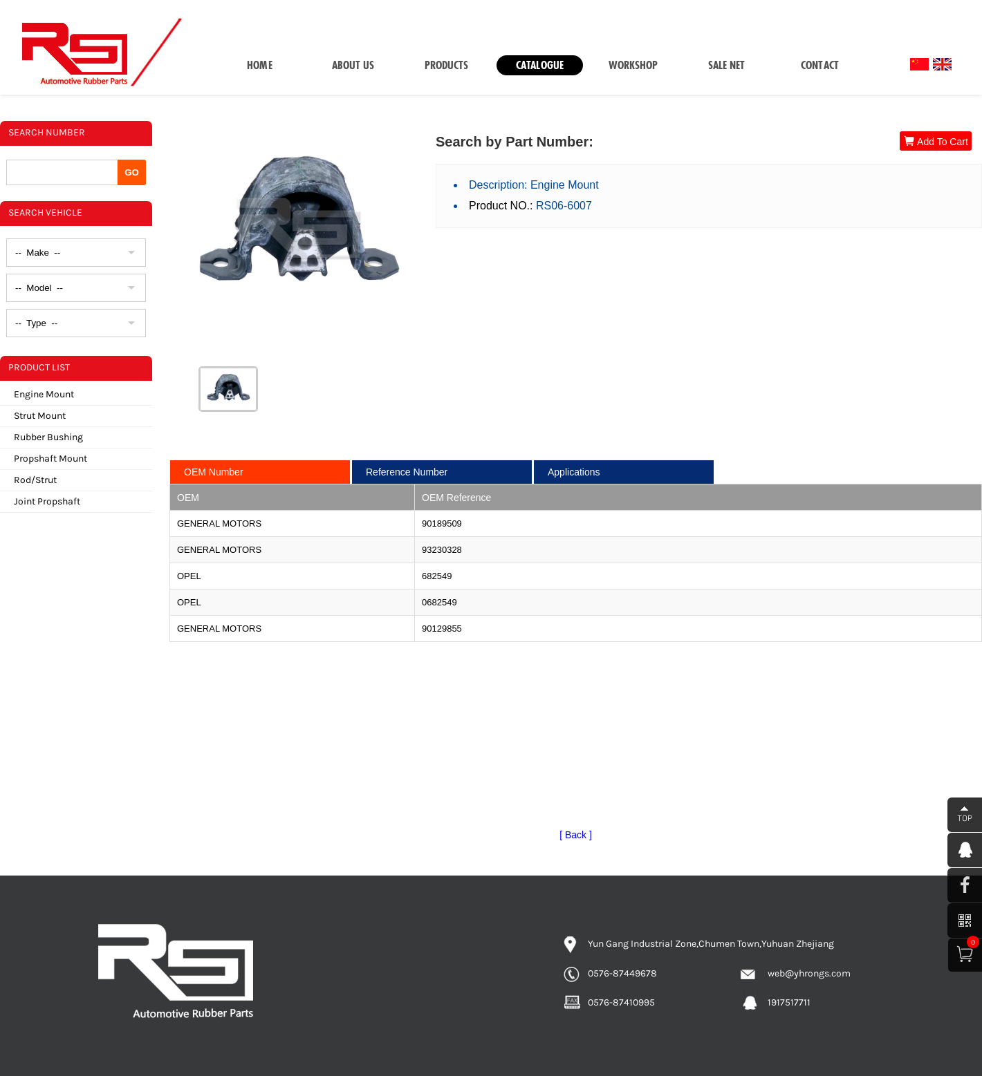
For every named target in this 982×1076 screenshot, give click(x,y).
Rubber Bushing (48, 437)
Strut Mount (40, 416)
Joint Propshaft (47, 501)
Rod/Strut (35, 480)
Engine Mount (44, 394)
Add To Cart (935, 141)
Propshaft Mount (50, 458)
